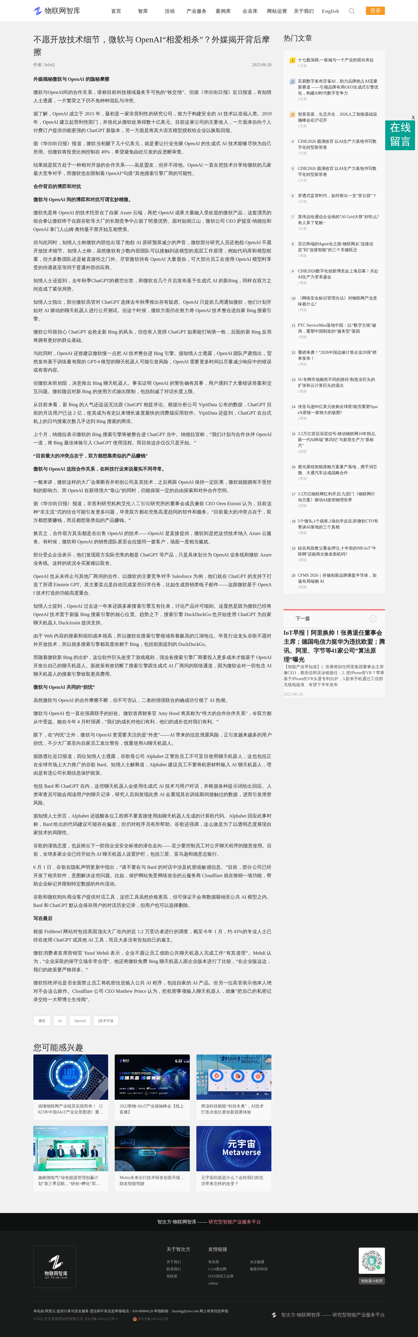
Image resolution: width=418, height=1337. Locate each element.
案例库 (223, 11)
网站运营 (277, 11)
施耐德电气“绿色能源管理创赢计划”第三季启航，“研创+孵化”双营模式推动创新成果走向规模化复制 (69, 1181)
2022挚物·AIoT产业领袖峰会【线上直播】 (151, 1109)
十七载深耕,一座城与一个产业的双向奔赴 (336, 60)
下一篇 (303, 618)
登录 (375, 11)
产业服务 (197, 11)
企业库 (250, 11)
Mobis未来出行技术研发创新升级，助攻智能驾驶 (151, 1180)
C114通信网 (217, 1269)
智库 (143, 11)
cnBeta (213, 1283)
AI (60, 1021)
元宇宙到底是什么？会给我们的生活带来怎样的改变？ (232, 1180)
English (330, 11)
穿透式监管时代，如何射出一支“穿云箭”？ (337, 195)
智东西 (213, 1262)
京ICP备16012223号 (153, 1319)
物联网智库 (62, 11)
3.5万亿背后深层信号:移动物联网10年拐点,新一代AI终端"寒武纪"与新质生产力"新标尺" (337, 440)
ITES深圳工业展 (221, 1276)
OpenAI (80, 1021)
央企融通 (257, 1262)
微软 (42, 1021)
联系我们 (174, 1269)
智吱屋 (172, 1276)
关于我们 (304, 11)
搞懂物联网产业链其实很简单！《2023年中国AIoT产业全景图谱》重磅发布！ (70, 1109)
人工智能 (141, 503)
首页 (116, 11)
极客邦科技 (259, 1269)
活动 (170, 11)
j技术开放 (106, 1021)
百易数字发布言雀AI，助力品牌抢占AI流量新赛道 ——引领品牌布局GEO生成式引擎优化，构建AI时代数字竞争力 (338, 87)
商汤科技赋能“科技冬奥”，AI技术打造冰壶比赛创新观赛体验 (232, 1109)
